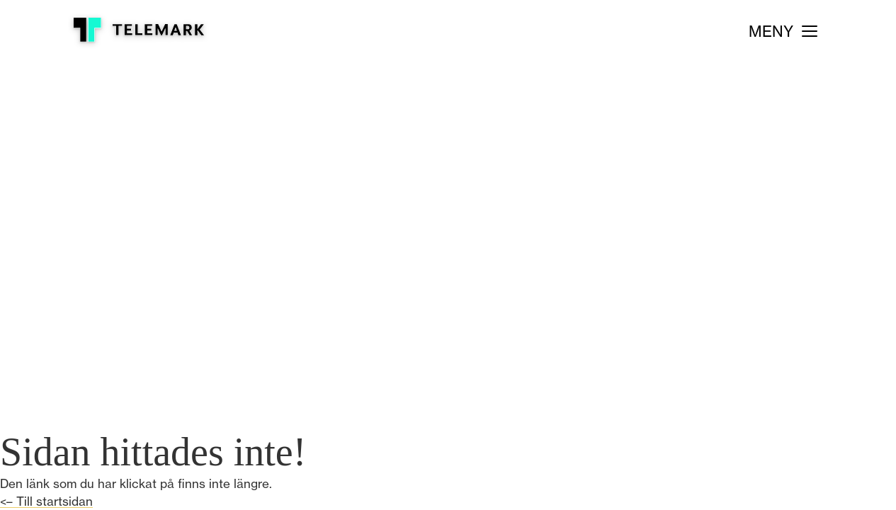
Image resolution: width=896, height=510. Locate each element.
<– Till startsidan (46, 501)
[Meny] (783, 31)
